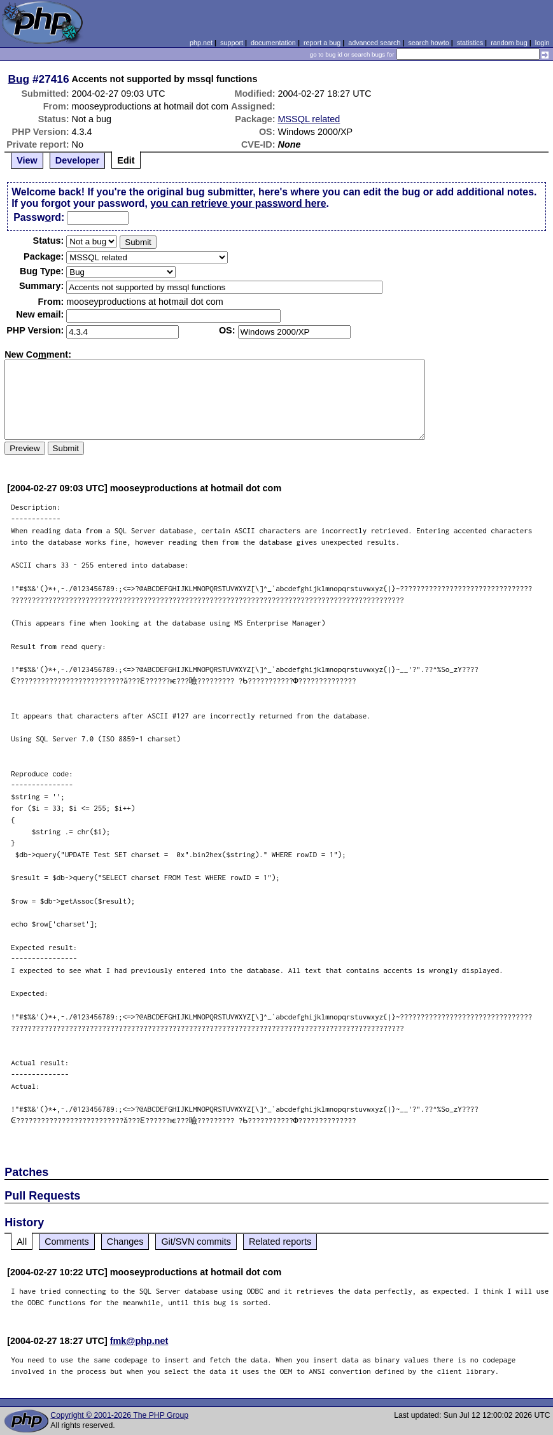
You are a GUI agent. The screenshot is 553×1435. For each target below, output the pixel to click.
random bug (509, 42)
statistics (470, 42)
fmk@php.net (139, 1341)
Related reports (280, 1241)
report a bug (322, 42)
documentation (273, 42)
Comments (67, 1241)
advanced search (374, 42)
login (542, 42)
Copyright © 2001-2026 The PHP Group (119, 1415)
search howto (428, 42)
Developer (77, 160)
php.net (201, 42)
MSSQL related (309, 119)
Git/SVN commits (196, 1241)
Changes (125, 1241)
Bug (19, 79)
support (231, 42)
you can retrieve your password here (238, 203)
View (27, 160)
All (22, 1241)
